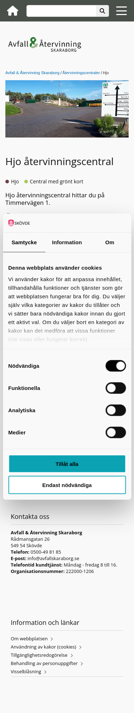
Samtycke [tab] (24, 242)
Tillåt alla (67, 464)
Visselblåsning (26, 671)
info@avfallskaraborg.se (53, 558)
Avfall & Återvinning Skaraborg (32, 73)
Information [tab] (67, 242)
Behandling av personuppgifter (44, 663)
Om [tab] (109, 242)
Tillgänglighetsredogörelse (39, 655)
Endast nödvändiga (66, 485)
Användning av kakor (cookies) (43, 647)
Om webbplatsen (29, 638)
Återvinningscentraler (81, 73)
